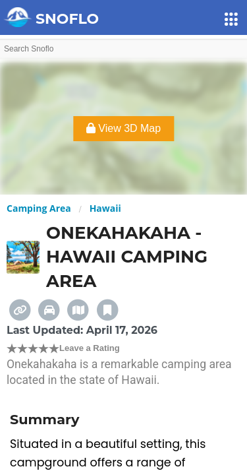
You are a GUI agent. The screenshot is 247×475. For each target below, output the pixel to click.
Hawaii (105, 208)
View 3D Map (123, 128)
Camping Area (39, 208)
